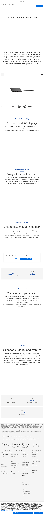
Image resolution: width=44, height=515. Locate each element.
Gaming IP (13, 473)
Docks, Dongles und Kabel (15, 471)
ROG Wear (34, 458)
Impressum (24, 486)
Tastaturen (13, 461)
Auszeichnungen (25, 480)
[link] (22, 1)
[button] (1, 1)
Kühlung (2, 468)
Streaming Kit (13, 467)
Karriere (23, 487)
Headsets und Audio (14, 465)
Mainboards (3, 462)
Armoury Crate (35, 467)
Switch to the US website (26, 258)
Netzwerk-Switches (14, 458)
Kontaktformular (25, 454)
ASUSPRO (34, 454)
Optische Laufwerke (4, 473)
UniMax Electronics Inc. (26, 493)
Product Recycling (25, 473)
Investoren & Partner (25, 484)
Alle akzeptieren (38, 512)
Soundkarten (3, 471)
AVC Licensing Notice (36, 461)
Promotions (34, 456)
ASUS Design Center (35, 459)
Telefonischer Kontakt (25, 460)
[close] (38, 253)
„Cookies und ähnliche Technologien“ (7, 510)
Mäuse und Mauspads (15, 463)
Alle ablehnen (29, 512)
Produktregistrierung (25, 462)
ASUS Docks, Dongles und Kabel (24, 450)
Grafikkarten (3, 464)
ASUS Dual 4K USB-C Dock (7, 4)
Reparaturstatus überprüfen (25, 457)
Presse (23, 482)
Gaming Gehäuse (4, 466)
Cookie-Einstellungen (18, 512)
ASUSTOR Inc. (24, 489)
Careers (23, 497)
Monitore (2, 456)
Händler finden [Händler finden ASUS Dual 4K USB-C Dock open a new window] (39, 5)
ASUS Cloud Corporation (26, 491)
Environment (34, 474)
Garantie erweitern (25, 467)
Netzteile (2, 469)
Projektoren (3, 458)
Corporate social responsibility (25, 496)
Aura (33, 468)
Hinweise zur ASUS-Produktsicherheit (25, 465)
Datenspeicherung (14, 454)
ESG (33, 472)
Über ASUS (24, 477)
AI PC (33, 463)
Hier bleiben (15, 258)
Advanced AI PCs (35, 465)
